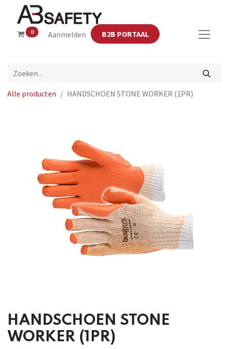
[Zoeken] (207, 73)
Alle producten (31, 93)
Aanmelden (67, 34)
